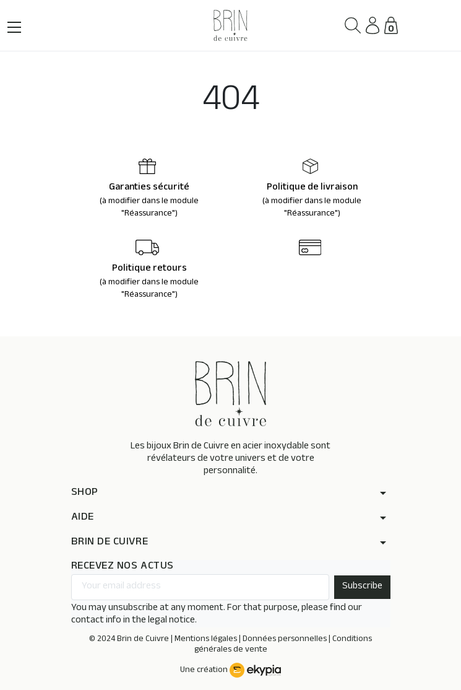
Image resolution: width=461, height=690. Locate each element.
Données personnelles (285, 639)
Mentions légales (205, 639)
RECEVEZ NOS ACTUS (122, 567)
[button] (353, 25)
